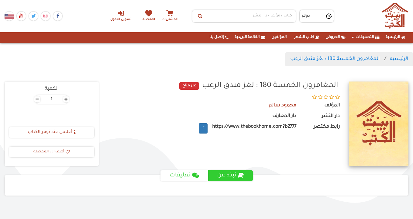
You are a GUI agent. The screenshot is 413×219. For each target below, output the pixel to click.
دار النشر (331, 116)
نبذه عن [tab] (230, 175)
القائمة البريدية (250, 37)
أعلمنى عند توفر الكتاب (52, 132)
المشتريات (169, 19)
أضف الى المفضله (51, 152)
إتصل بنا (219, 37)
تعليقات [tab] (184, 175)
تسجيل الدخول (120, 15)
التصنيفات (366, 37)
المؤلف (332, 105)
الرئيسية (395, 37)
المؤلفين (279, 37)
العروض (335, 37)
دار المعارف (284, 116)
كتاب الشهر (306, 37)
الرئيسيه (399, 59)
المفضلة (149, 19)
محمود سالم (282, 105)
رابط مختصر (327, 127)
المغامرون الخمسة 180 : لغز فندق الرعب (335, 59)
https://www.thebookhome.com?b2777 (254, 127)
